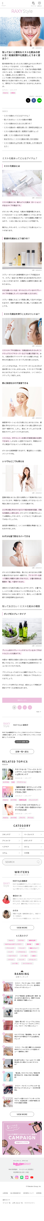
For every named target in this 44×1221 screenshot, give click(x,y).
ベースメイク (29, 834)
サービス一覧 (6, 1203)
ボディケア (28, 840)
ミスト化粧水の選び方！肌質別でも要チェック (21, 131)
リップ (10, 952)
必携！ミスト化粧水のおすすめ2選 (17, 135)
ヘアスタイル (21, 952)
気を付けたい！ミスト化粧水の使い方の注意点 (21, 139)
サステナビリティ (30, 1203)
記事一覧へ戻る (22, 751)
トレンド (22, 948)
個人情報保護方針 (15, 1193)
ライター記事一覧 (22, 742)
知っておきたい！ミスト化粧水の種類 (18, 119)
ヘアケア (5, 847)
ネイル (26, 847)
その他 (26, 853)
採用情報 (38, 1193)
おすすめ (6, 782)
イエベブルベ (12, 956)
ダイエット (32, 959)
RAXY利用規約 (13, 1169)
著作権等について (28, 1193)
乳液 (13, 782)
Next (38, 712)
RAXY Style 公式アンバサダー (13, 944)
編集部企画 (22, 800)
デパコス (30, 818)
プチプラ (22, 818)
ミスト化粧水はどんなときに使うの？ (18, 123)
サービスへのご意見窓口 (26, 1169)
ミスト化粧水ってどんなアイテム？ (17, 115)
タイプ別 (14, 963)
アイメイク (6, 840)
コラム (4, 853)
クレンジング (33, 800)
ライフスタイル (27, 963)
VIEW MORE (22, 927)
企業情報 (5, 1193)
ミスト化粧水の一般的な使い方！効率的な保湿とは (23, 127)
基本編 (29, 944)
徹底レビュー (34, 948)
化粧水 (13, 93)
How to (5, 93)
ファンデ (21, 959)
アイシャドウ (10, 948)
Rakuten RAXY (12, 4)
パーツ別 (24, 956)
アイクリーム (21, 782)
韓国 (37, 944)
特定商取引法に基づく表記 (21, 1172)
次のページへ (22, 700)
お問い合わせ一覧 (17, 1203)
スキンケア (13, 90)
